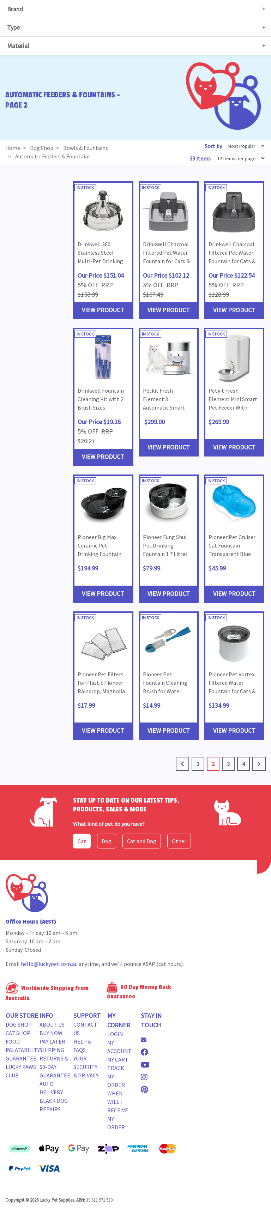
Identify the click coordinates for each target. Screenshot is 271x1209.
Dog (107, 841)
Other (179, 841)
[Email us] (146, 1039)
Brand (15, 9)
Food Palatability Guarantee (23, 1050)
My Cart (117, 1059)
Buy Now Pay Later (52, 1037)
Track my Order (116, 1076)
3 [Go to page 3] (228, 763)
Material (18, 46)
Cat (82, 841)
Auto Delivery (51, 1088)
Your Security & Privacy (85, 1067)
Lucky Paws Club (21, 1071)
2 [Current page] (213, 763)
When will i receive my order (117, 1110)
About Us (52, 1024)
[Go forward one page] (259, 764)
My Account (119, 1046)
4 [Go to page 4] (243, 763)
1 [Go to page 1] (198, 763)
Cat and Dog (141, 841)
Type (13, 27)
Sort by (213, 146)
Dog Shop (19, 1024)
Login (115, 1034)
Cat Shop (18, 1032)
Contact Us (85, 1028)
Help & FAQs (82, 1045)
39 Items (200, 158)
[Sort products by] (244, 146)
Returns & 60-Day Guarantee (55, 1067)
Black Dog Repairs (54, 1105)
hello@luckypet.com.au (49, 963)
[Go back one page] (182, 764)
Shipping (52, 1049)
